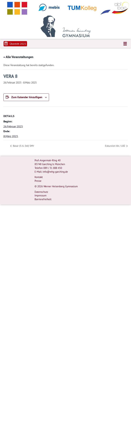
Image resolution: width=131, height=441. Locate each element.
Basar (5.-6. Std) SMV (23, 145)
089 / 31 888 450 (52, 168)
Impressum (40, 195)
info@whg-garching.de (55, 171)
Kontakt (39, 177)
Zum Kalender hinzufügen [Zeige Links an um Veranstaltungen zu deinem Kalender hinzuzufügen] (26, 97)
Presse (38, 180)
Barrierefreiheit (43, 199)
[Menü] (125, 44)
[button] (15, 43)
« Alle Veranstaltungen (18, 57)
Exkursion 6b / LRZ (115, 145)
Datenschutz (41, 191)
